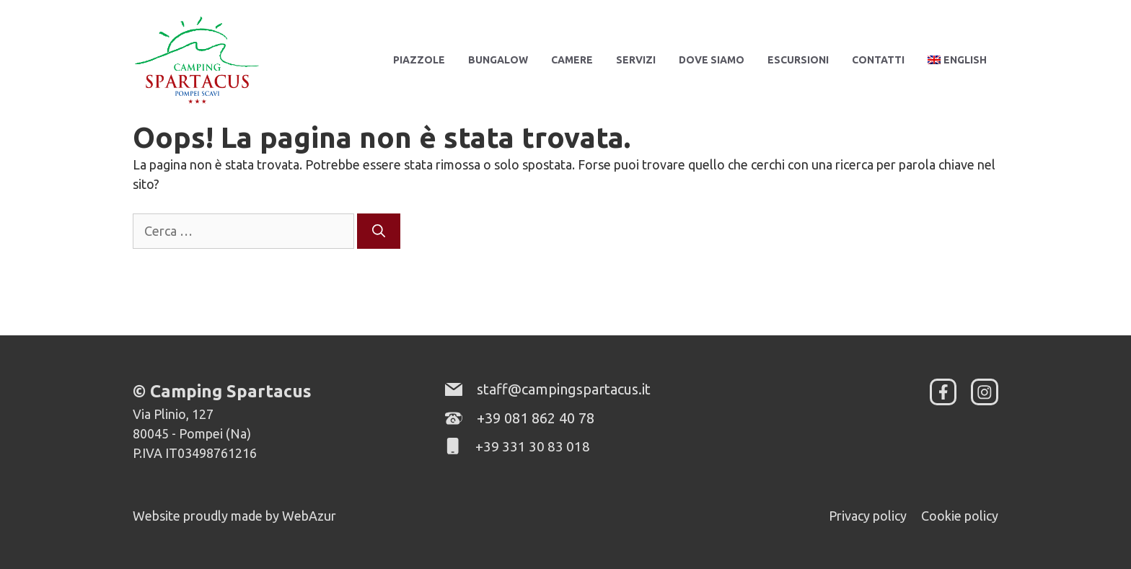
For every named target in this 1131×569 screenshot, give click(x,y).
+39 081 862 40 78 (535, 418)
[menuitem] (957, 60)
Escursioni (798, 60)
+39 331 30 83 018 (532, 446)
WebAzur (309, 515)
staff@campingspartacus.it (564, 389)
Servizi (636, 60)
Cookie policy (959, 515)
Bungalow (498, 60)
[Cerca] (378, 231)
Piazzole (419, 60)
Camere (572, 60)
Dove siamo (711, 60)
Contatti (878, 60)
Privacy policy (868, 515)
